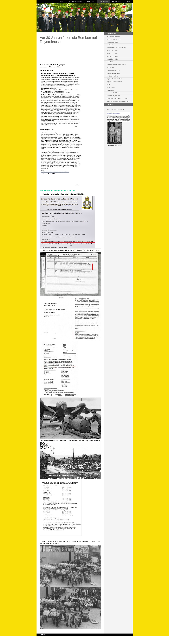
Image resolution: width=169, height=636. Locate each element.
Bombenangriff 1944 (113, 73)
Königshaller (90, 1)
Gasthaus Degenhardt (113, 96)
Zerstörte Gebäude (112, 76)
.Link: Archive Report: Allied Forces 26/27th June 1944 (57, 190)
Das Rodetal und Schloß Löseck (116, 65)
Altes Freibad (111, 87)
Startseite (43, 635)
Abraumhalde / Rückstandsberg (116, 48)
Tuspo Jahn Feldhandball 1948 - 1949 (118, 101)
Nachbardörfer (116, 1)
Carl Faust (110, 45)
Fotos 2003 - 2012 (112, 50)
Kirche (108, 84)
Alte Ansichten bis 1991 (114, 39)
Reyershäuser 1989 (112, 42)
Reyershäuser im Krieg (113, 70)
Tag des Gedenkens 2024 (114, 81)
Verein (62, 1)
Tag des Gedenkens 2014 (114, 79)
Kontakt (128, 1)
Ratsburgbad (110, 90)
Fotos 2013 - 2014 (112, 53)
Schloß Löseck (111, 67)
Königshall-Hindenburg (75, 1)
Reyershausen (103, 1)
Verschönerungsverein (113, 36)
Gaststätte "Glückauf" (113, 93)
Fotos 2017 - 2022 (112, 59)
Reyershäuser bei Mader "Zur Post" (117, 98)
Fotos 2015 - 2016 (112, 56)
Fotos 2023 (110, 62)
